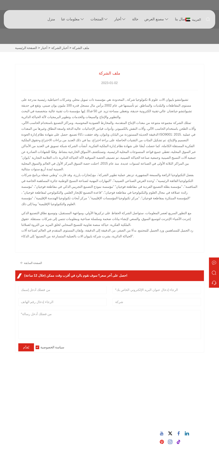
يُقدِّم (26, 347)
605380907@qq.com (183, 412)
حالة (135, 19)
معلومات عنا (72, 19)
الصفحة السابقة (32, 263)
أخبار (120, 19)
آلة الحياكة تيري (123, 419)
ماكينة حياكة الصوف (126, 401)
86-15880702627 (180, 424)
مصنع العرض (156, 19)
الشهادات (27, 409)
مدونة (71, 403)
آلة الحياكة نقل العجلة (127, 432)
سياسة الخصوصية (52, 347)
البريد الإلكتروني (181, 407)
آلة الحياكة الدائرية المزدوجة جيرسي (131, 410)
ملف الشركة (80, 48)
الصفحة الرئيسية (26, 48)
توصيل (25, 390)
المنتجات (99, 19)
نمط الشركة (75, 397)
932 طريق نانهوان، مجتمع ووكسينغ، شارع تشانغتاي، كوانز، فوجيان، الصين (182, 392)
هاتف (172, 420)
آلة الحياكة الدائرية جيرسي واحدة (130, 393)
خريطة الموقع (30, 416)
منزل (51, 19)
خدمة (25, 397)
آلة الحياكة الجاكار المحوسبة (131, 426)
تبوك (172, 380)
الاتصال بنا (181, 19)
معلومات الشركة (78, 390)
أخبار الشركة (59, 48)
